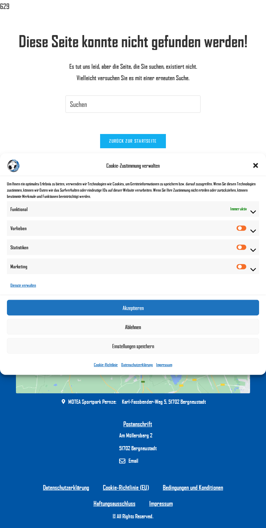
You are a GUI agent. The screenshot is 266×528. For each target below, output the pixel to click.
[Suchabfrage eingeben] (133, 104)
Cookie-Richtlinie (106, 364)
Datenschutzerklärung (137, 364)
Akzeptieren (133, 308)
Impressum (164, 364)
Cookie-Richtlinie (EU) (126, 487)
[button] (255, 165)
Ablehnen (133, 327)
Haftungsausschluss (114, 503)
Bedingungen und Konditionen (193, 487)
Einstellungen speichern (133, 346)
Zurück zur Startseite (133, 141)
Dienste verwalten (23, 285)
